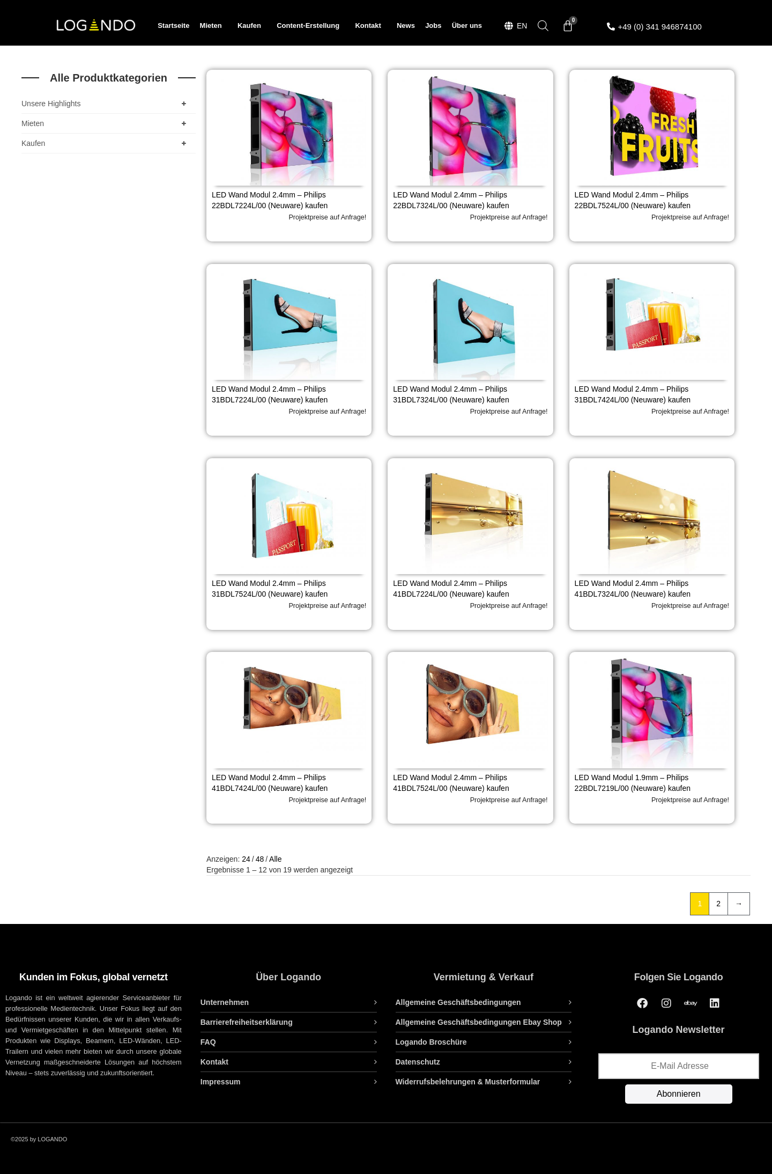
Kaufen (251, 25)
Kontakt (370, 25)
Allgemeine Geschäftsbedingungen (458, 1002)
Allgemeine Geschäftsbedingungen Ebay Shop (479, 1022)
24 (246, 859)
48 (260, 859)
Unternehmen (225, 1002)
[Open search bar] (543, 25)
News (406, 25)
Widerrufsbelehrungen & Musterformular (468, 1081)
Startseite (173, 25)
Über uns (467, 25)
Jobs (433, 25)
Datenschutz (418, 1062)
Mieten (213, 25)
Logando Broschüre (431, 1042)
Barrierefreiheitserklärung (247, 1022)
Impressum (221, 1081)
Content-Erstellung (311, 25)
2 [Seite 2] (718, 903)
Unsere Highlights (105, 103)
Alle (275, 859)
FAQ (208, 1042)
